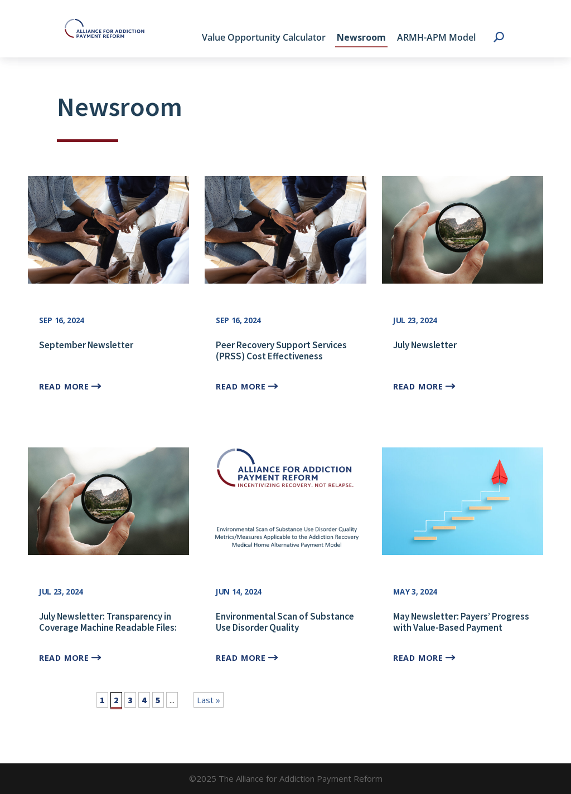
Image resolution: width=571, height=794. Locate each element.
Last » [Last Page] (208, 699)
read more (64, 386)
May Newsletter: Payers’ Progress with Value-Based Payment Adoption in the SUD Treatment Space (461, 633)
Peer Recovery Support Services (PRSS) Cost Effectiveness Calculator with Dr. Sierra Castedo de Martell (285, 362)
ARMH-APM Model (436, 37)
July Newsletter (425, 345)
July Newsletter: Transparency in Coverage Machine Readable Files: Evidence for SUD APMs (108, 627)
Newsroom (361, 37)
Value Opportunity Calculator (264, 37)
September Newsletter (86, 345)
